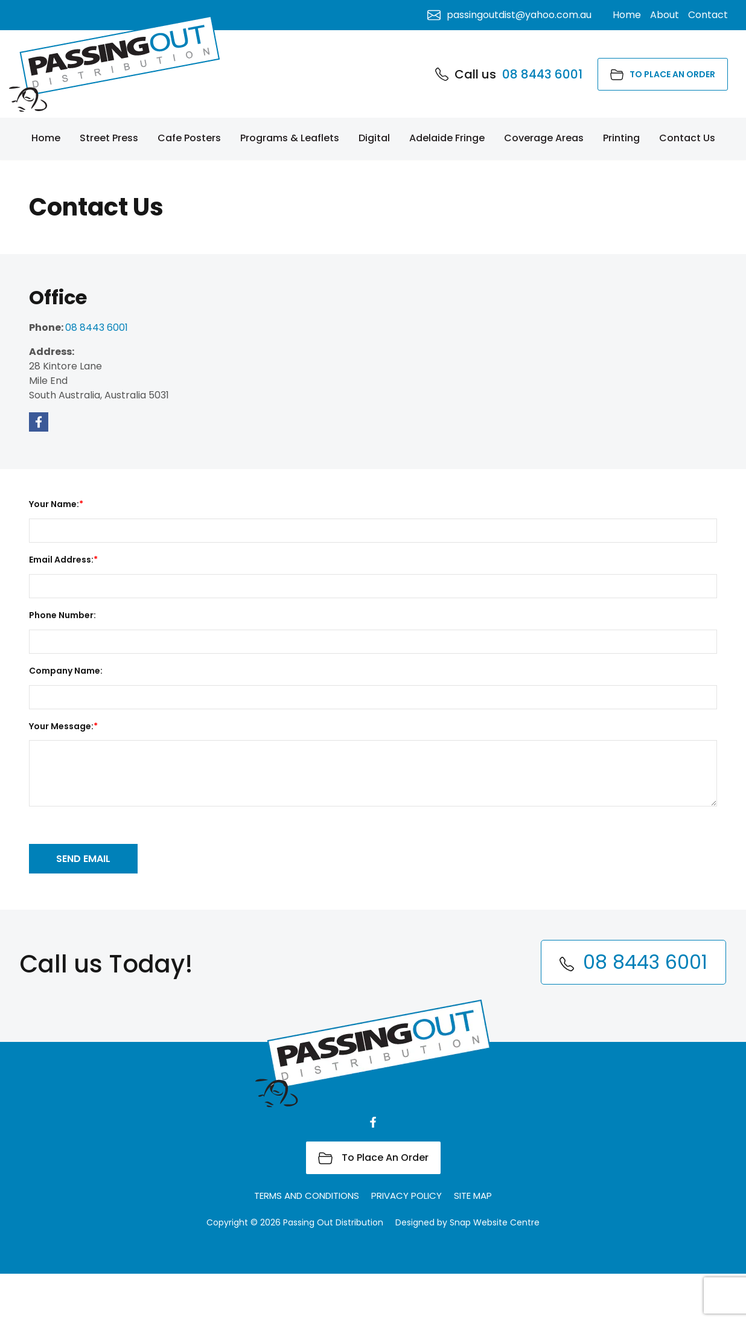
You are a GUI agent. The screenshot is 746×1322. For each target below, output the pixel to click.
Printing (621, 138)
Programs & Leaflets (289, 138)
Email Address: (61, 560)
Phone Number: (62, 615)
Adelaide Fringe (447, 138)
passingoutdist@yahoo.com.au (509, 15)
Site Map (473, 1243)
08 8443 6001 (508, 74)
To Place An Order (662, 74)
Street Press (109, 138)
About (664, 15)
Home (45, 138)
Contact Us (687, 138)
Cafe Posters (189, 138)
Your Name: (54, 504)
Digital (374, 138)
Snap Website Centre (495, 1271)
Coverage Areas (544, 138)
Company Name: (66, 671)
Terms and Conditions (306, 1243)
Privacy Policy (406, 1243)
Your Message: (61, 726)
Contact (708, 15)
